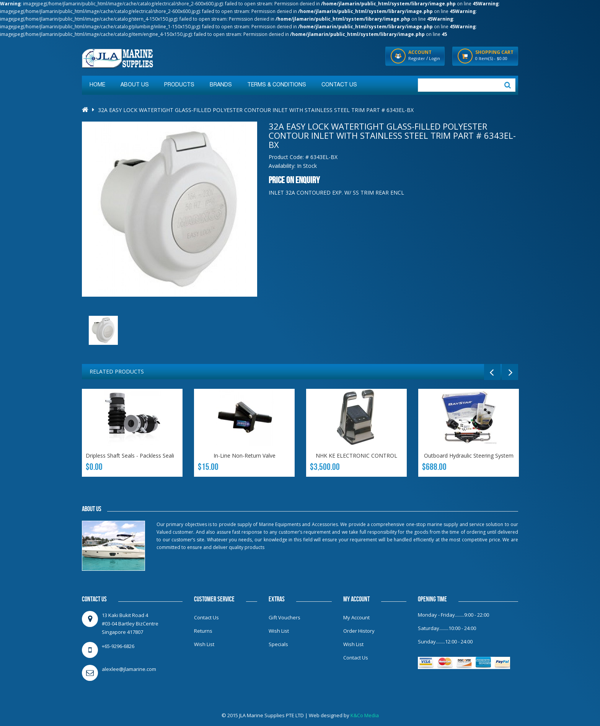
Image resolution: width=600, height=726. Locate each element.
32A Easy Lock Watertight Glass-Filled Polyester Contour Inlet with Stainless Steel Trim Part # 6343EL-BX (256, 110)
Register (416, 58)
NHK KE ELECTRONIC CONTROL (356, 455)
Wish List (204, 644)
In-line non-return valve (245, 455)
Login (434, 58)
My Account (356, 617)
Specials (278, 644)
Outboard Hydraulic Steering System (469, 455)
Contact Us (206, 617)
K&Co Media (365, 715)
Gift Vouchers (284, 617)
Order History (359, 630)
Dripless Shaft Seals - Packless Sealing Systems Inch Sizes (157, 455)
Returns (203, 630)
